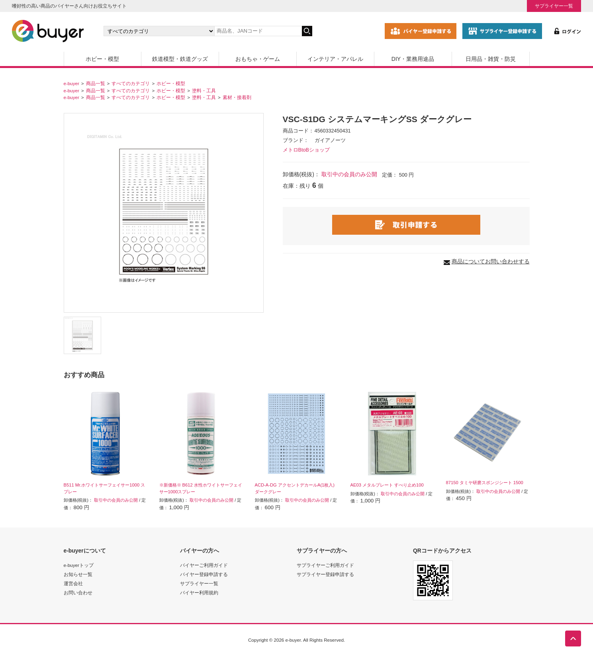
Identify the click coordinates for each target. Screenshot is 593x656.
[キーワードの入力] (258, 31)
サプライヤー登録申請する (325, 574)
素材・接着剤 (237, 97)
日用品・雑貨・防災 (491, 59)
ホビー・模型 (102, 59)
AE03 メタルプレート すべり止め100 (387, 485)
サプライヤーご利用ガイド (325, 565)
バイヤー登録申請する (204, 574)
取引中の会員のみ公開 (349, 174)
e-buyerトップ (79, 565)
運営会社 (73, 583)
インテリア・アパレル (335, 59)
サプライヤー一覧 (554, 5)
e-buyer (71, 83)
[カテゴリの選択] (159, 31)
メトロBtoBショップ (306, 150)
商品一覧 (95, 83)
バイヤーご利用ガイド (204, 565)
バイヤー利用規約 (199, 592)
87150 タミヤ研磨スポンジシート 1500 (484, 482)
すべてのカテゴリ (131, 83)
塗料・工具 (204, 90)
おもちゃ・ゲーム (257, 59)
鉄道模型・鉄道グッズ (180, 59)
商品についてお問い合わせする (491, 261)
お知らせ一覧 (78, 574)
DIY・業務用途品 (412, 59)
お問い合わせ (78, 592)
